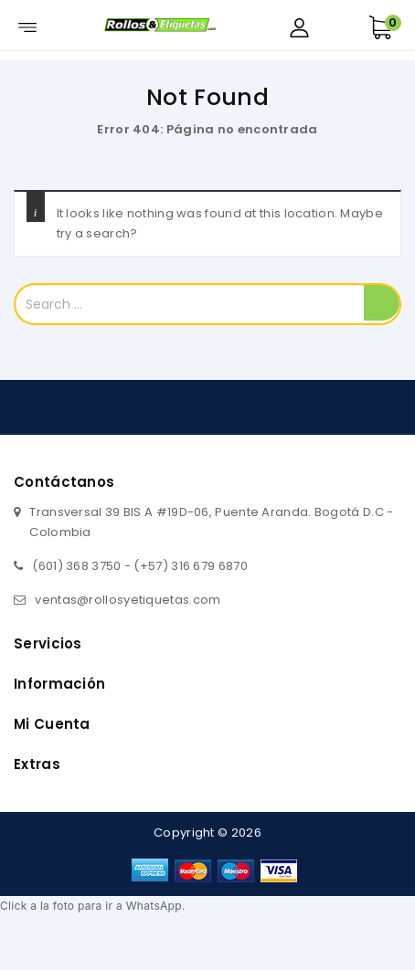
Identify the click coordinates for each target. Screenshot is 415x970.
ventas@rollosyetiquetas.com (127, 599)
